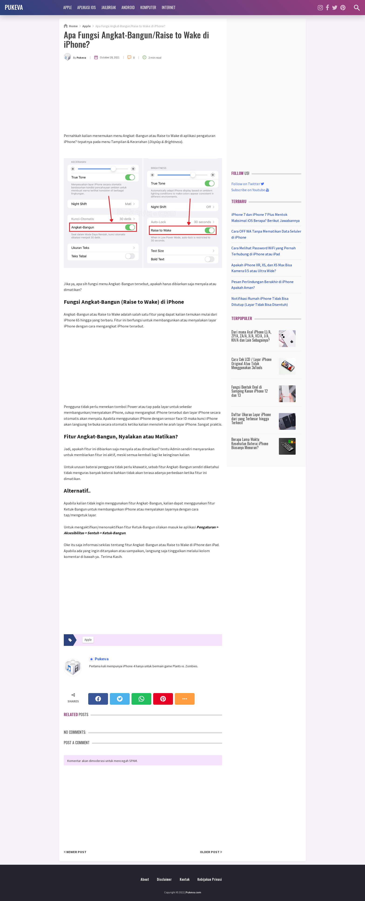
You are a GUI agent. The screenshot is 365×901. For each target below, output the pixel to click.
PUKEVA (14, 7)
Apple (67, 7)
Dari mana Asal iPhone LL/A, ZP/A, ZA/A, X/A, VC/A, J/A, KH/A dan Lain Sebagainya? (251, 336)
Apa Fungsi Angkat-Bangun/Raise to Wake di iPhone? (136, 39)
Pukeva (101, 659)
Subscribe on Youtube (250, 189)
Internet (169, 7)
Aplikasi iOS (86, 7)
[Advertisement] (143, 97)
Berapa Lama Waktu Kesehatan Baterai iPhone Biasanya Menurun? (249, 443)
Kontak (184, 879)
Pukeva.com (193, 892)
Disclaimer (164, 879)
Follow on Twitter (247, 183)
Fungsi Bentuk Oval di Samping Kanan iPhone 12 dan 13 (249, 391)
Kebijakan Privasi (209, 879)
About (145, 879)
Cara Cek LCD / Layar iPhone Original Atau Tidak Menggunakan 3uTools (251, 363)
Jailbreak (108, 7)
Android (128, 7)
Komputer (148, 7)
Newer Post (75, 852)
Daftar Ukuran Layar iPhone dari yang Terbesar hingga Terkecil (251, 418)
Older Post (211, 852)
